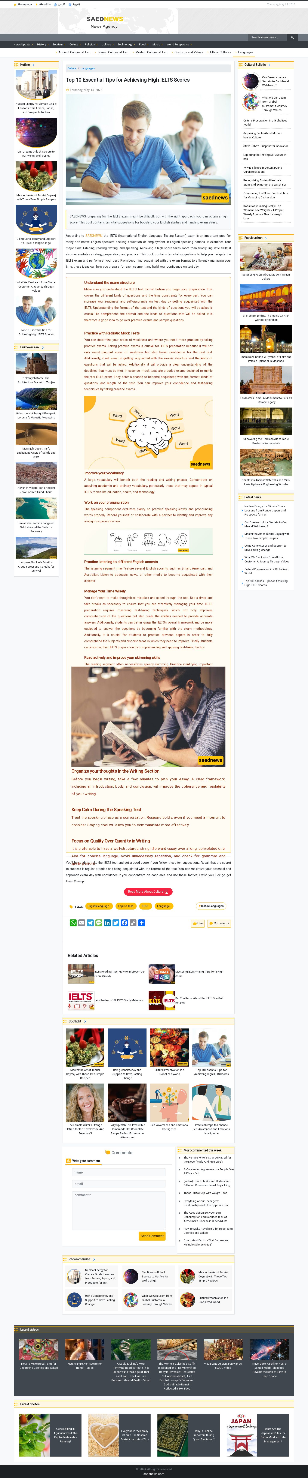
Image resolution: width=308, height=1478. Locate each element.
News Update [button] (24, 44)
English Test (126, 906)
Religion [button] (91, 44)
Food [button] (144, 44)
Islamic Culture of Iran (111, 52)
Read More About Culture (148, 892)
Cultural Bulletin (257, 65)
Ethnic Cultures (218, 52)
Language (164, 906)
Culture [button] (75, 44)
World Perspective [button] (179, 44)
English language (99, 906)
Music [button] (158, 44)
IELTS (146, 906)
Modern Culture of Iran (149, 52)
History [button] (43, 44)
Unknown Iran (32, 347)
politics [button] (108, 44)
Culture (72, 68)
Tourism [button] (59, 44)
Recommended (82, 1259)
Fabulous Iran (256, 238)
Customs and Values (187, 52)
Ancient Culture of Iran (72, 52)
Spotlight (78, 1021)
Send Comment (152, 1236)
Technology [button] (127, 44)
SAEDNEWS (94, 236)
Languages (243, 52)
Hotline (28, 65)
